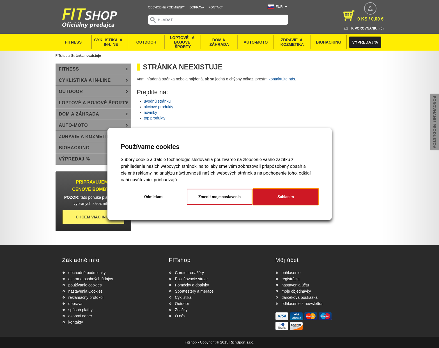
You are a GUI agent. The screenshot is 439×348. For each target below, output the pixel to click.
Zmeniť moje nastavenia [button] (219, 197)
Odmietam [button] (153, 197)
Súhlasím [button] (285, 197)
